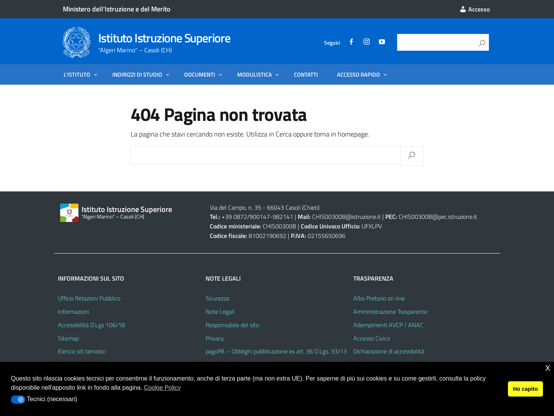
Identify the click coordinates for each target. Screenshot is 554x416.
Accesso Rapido (358, 74)
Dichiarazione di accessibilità (388, 351)
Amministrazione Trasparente (390, 311)
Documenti (199, 74)
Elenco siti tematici (82, 351)
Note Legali (220, 311)
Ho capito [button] (525, 389)
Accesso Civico (371, 338)
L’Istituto (77, 74)
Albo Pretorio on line (379, 298)
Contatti (306, 74)
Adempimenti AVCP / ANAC (388, 324)
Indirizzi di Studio (137, 74)
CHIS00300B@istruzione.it (346, 216)
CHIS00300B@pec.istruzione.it (438, 216)
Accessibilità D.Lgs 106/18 (91, 324)
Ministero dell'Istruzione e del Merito (117, 9)
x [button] (547, 367)
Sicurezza (217, 298)
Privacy (215, 338)
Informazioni (73, 311)
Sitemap (68, 338)
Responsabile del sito (232, 324)
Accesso (474, 9)
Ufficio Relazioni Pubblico (89, 298)
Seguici (332, 43)
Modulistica (254, 74)
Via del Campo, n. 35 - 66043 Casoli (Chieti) (264, 207)
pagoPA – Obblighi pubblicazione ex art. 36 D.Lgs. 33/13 (276, 351)
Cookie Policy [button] (162, 387)
